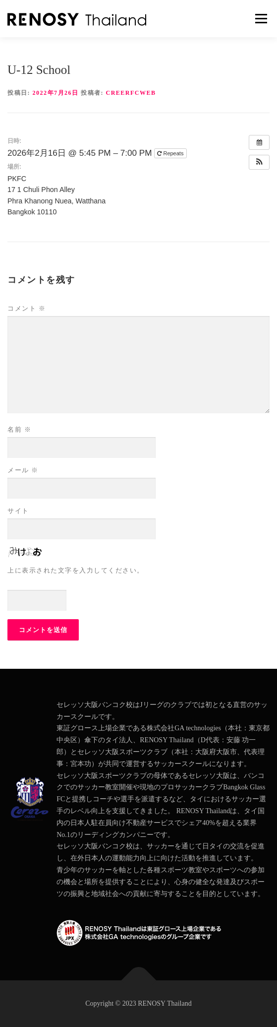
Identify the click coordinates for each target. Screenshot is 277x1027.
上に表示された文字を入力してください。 (75, 570)
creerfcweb (131, 92)
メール (23, 470)
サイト (18, 510)
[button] (259, 162)
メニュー (261, 18)
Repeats (171, 153)
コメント (26, 308)
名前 (19, 429)
